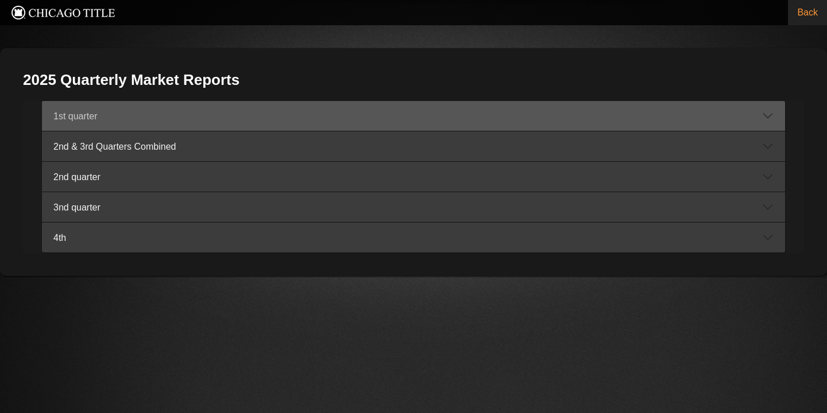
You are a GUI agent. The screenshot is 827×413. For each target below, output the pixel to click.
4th (186, 238)
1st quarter (201, 116)
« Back (668, 52)
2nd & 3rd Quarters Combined (241, 146)
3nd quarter (203, 207)
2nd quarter (203, 177)
